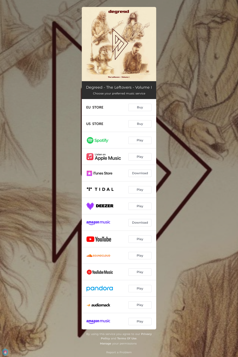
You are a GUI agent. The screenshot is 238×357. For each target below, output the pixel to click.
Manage (105, 343)
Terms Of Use (127, 338)
